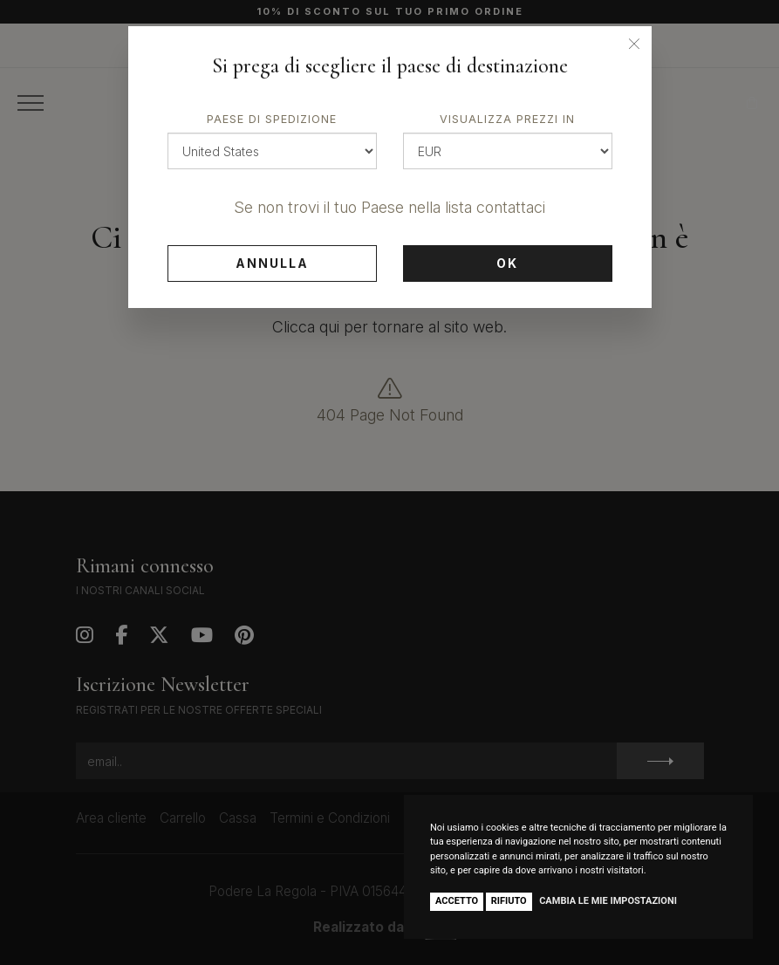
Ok (507, 263)
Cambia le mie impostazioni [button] (608, 901)
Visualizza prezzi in (507, 119)
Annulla (272, 263)
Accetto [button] (456, 901)
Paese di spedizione (272, 119)
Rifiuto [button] (509, 901)
